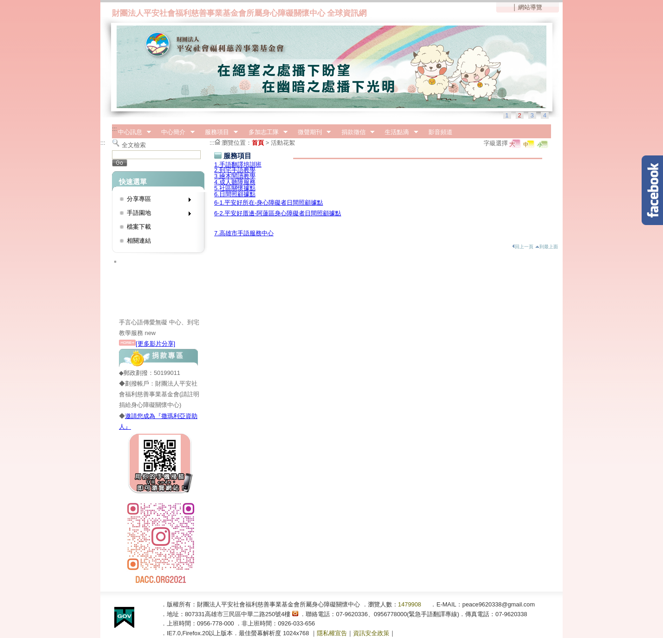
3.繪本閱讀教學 (235, 176)
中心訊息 (131, 132)
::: (114, 128)
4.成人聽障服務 (235, 182)
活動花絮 (283, 142)
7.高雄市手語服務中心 (244, 233)
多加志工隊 (265, 132)
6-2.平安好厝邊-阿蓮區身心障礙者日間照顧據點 (277, 213)
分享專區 (156, 200)
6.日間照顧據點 (235, 194)
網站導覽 (530, 7)
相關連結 (139, 240)
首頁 (258, 142)
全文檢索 (134, 145)
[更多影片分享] (147, 343)
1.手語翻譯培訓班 (238, 164)
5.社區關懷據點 (235, 188)
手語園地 (156, 214)
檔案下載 (139, 226)
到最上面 (546, 246)
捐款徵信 (354, 132)
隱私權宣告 (332, 633)
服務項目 (218, 132)
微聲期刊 (311, 132)
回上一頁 (522, 246)
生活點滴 (398, 132)
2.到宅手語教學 (235, 170)
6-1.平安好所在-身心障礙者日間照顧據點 (268, 202)
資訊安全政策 (371, 633)
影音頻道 (440, 132)
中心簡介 (175, 132)
